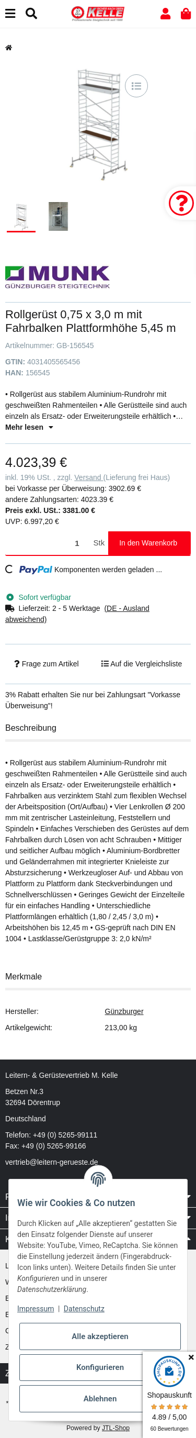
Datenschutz (84, 1309)
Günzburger (124, 1011)
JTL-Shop (116, 1428)
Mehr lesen (29, 427)
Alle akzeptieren (100, 1336)
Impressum (35, 1309)
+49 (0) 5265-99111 (65, 1135)
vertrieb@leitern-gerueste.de (51, 1162)
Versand (88, 477)
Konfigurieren (100, 1367)
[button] (165, 14)
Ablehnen (100, 1398)
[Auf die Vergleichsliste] (136, 85)
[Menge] (47, 543)
